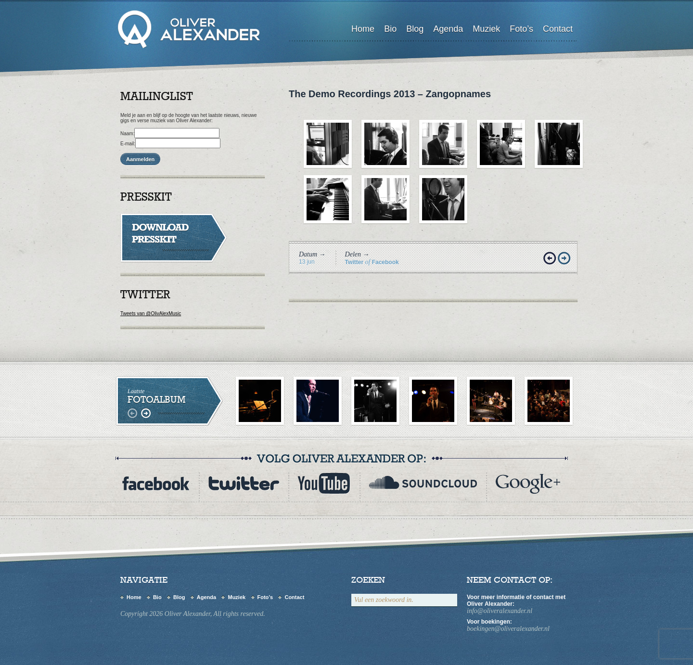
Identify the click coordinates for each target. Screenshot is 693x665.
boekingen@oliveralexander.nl (508, 628)
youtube (323, 483)
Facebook (385, 262)
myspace (423, 483)
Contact (558, 29)
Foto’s (521, 29)
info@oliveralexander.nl (499, 610)
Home (362, 29)
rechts (146, 414)
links (134, 414)
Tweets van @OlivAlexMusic (150, 313)
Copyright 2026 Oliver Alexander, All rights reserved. (192, 613)
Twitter (354, 262)
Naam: (127, 133)
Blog (415, 29)
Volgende (565, 259)
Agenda (448, 29)
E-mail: (127, 143)
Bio (390, 29)
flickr (528, 483)
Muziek (486, 29)
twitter (243, 483)
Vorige (550, 259)
